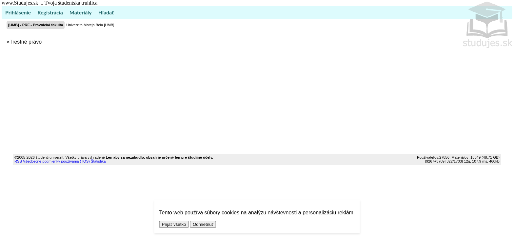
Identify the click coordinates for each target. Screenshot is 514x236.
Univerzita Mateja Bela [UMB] (90, 25)
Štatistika (98, 161)
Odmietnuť (203, 224)
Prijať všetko (174, 224)
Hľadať (106, 12)
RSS (18, 161)
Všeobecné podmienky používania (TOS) (56, 161)
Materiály (80, 12)
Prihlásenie (18, 12)
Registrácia (50, 12)
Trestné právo (26, 42)
